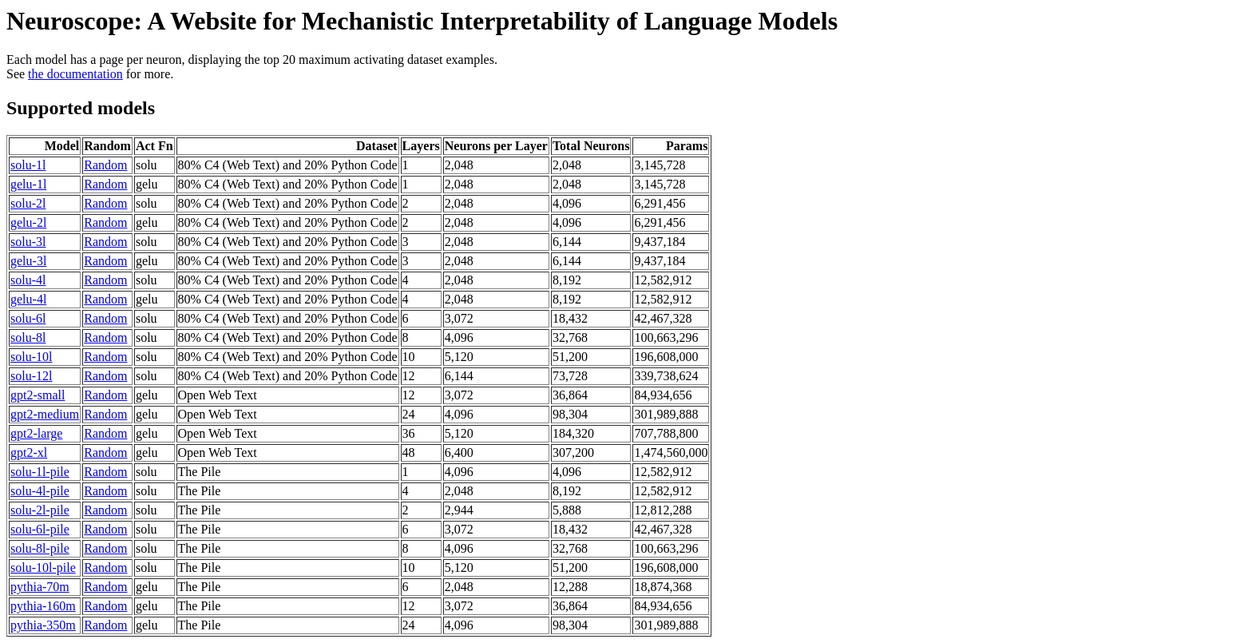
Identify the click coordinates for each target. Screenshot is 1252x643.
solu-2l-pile (39, 510)
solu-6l (28, 318)
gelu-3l (28, 261)
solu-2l (28, 203)
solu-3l (28, 241)
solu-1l (28, 165)
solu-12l (31, 376)
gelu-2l (28, 222)
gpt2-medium (44, 414)
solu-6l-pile (39, 529)
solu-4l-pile (39, 491)
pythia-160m (43, 606)
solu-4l (28, 280)
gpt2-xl (28, 452)
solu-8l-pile (39, 548)
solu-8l (28, 337)
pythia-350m (43, 625)
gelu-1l (28, 184)
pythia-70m (39, 586)
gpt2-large (36, 433)
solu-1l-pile (39, 471)
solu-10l (31, 356)
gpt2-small (37, 395)
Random (105, 165)
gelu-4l (28, 299)
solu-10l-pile (43, 567)
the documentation (75, 74)
